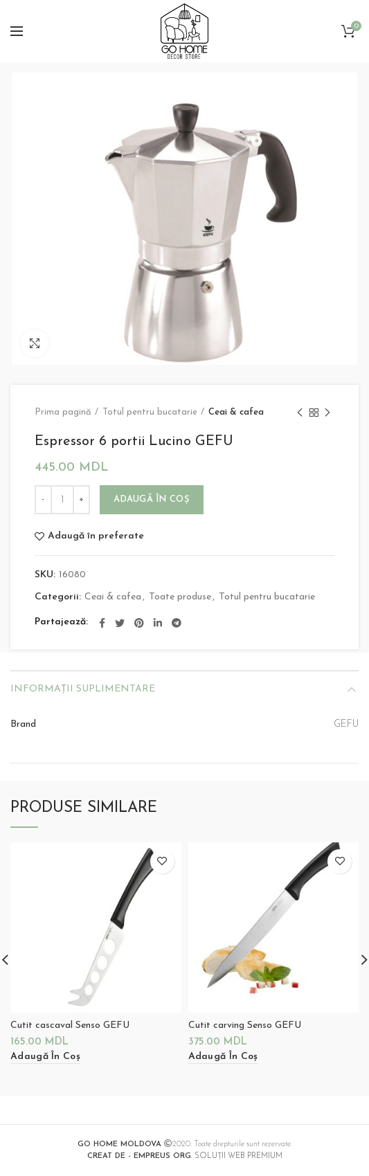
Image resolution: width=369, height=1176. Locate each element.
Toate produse (180, 597)
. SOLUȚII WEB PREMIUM (184, 1156)
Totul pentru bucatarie (149, 412)
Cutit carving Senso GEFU (244, 1025)
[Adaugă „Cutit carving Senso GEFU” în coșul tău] (223, 1057)
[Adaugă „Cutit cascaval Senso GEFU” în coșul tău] (45, 1057)
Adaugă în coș (152, 499)
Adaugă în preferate (96, 536)
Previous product (300, 414)
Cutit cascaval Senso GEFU (69, 1025)
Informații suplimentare (82, 689)
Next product (327, 414)
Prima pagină (63, 412)
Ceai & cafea (236, 412)
